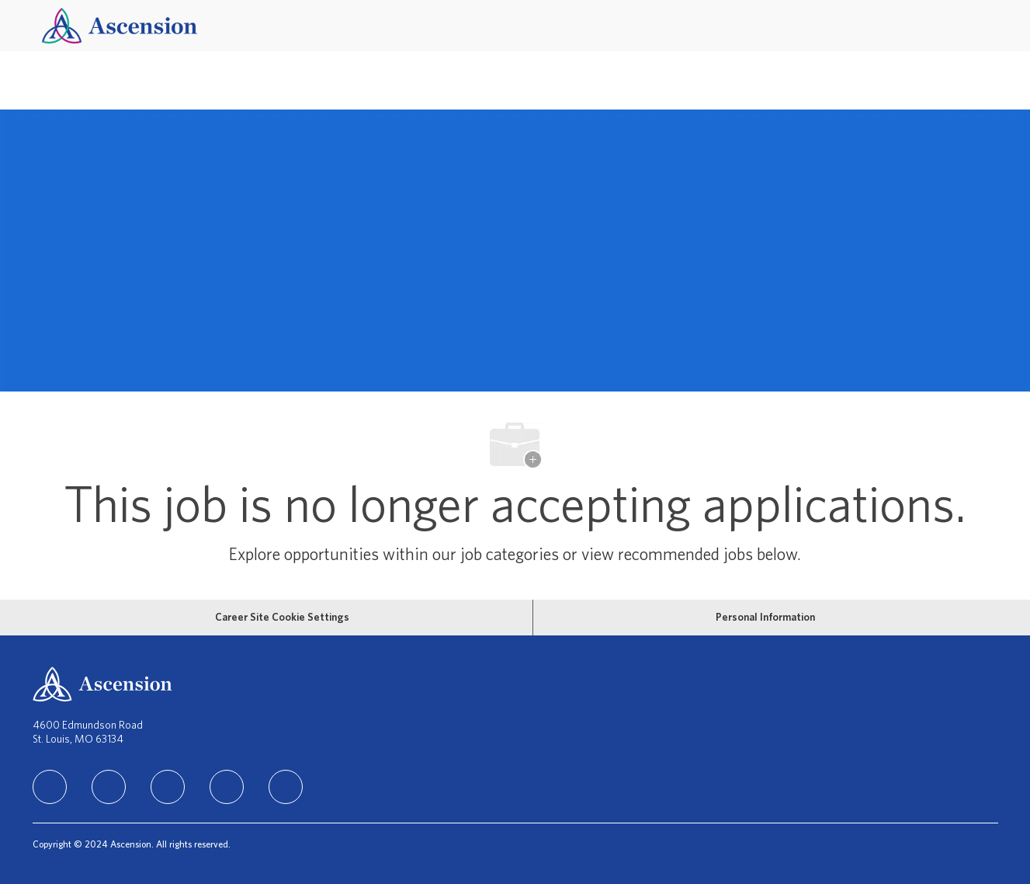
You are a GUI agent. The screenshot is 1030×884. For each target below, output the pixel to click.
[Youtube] (286, 787)
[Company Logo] (119, 25)
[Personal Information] (765, 617)
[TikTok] (227, 787)
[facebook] (109, 787)
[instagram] (168, 787)
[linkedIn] (50, 787)
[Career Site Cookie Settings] (282, 617)
